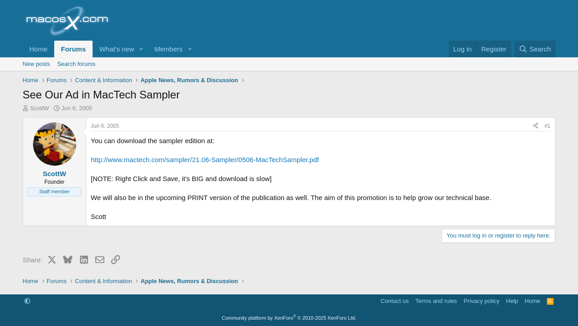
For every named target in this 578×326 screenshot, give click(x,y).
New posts (36, 64)
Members (168, 49)
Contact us (395, 301)
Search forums (76, 64)
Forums (73, 49)
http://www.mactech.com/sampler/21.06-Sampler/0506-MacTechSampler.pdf (205, 159)
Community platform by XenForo (289, 318)
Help (512, 301)
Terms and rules (436, 301)
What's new (116, 49)
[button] (141, 49)
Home (38, 49)
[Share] (535, 126)
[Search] (534, 49)
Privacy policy (481, 301)
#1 (547, 126)
